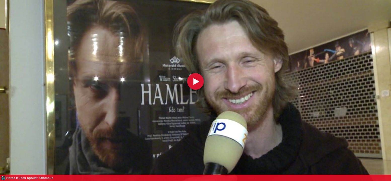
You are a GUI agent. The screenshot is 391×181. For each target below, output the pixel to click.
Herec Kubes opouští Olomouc (29, 178)
